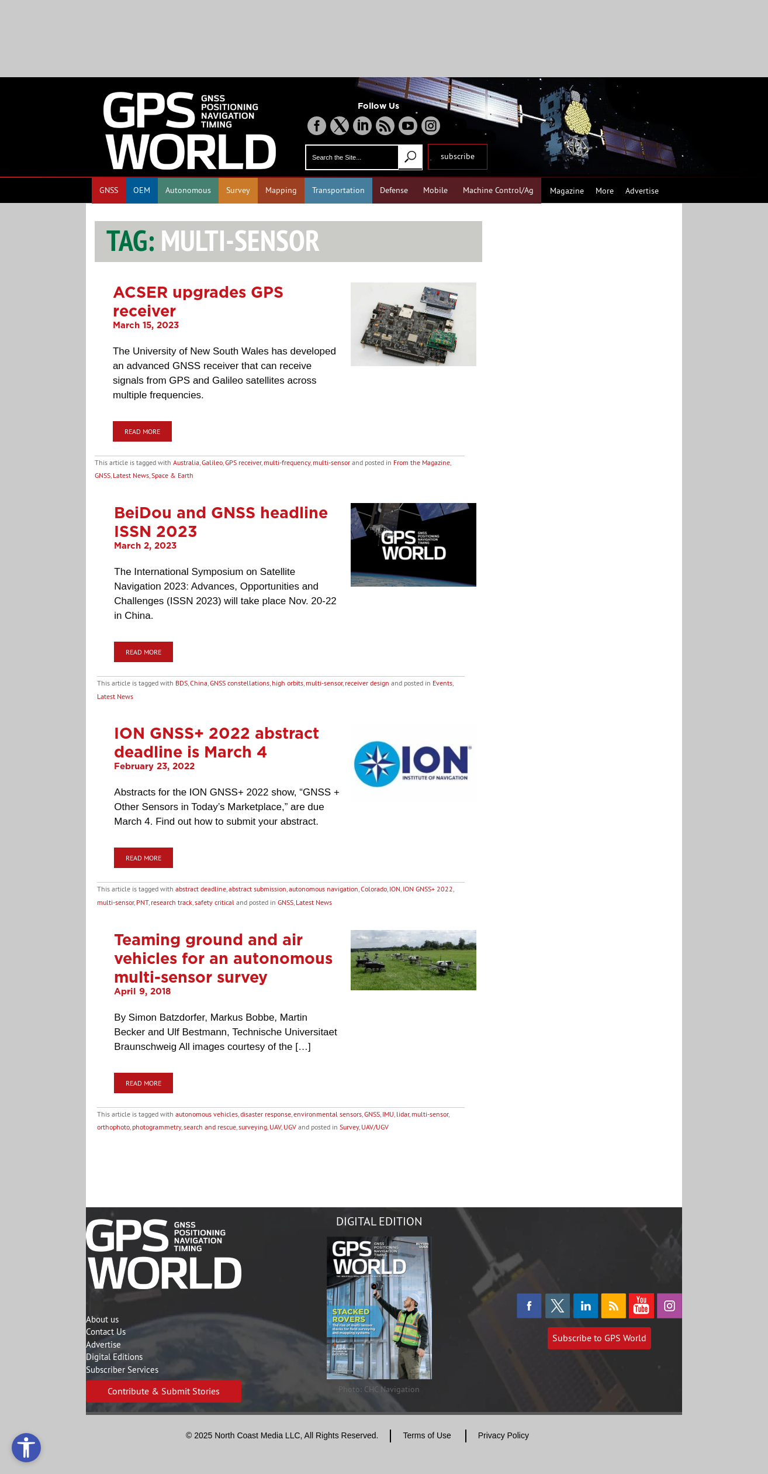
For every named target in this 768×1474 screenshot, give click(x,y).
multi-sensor (331, 462)
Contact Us (106, 1331)
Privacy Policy (503, 1435)
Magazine (567, 190)
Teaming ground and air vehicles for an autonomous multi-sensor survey (223, 958)
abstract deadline (200, 888)
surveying (252, 1126)
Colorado (374, 888)
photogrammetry (156, 1126)
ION (394, 888)
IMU (388, 1114)
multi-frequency (287, 462)
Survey (238, 190)
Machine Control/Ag (498, 190)
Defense (394, 190)
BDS (181, 683)
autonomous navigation (323, 888)
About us (102, 1319)
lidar (402, 1114)
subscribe (458, 156)
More (605, 190)
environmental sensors (327, 1114)
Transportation (338, 190)
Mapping (281, 190)
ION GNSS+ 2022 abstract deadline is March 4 (216, 742)
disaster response (265, 1114)
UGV (289, 1126)
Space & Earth (172, 475)
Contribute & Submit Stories (164, 1391)
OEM (141, 190)
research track (171, 902)
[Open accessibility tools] (26, 1447)
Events (442, 683)
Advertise (642, 190)
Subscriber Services (122, 1369)
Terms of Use (427, 1435)
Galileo (212, 462)
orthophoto (113, 1126)
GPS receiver (243, 462)
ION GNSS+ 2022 (428, 888)
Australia (186, 462)
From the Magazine (421, 462)
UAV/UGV (375, 1126)
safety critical (214, 902)
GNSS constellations (239, 683)
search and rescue (210, 1126)
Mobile (435, 190)
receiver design (367, 683)
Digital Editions (114, 1356)
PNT (142, 902)
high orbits (287, 683)
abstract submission (257, 888)
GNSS (108, 190)
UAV (275, 1126)
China (198, 683)
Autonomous (188, 190)
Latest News (131, 475)
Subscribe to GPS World (599, 1338)
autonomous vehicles (206, 1114)
